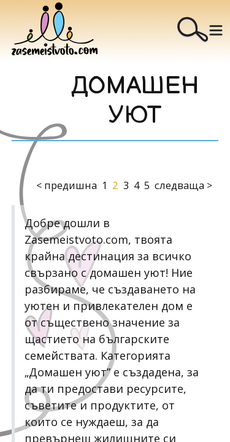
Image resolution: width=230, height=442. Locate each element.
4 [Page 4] (136, 185)
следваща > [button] (183, 185)
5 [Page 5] (147, 185)
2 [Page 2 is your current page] (115, 185)
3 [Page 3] (126, 185)
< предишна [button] (66, 185)
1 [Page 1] (104, 185)
